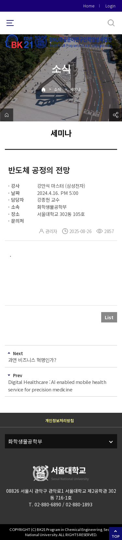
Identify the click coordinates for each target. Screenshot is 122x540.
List (109, 317)
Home (88, 5)
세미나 (75, 89)
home (6, 114)
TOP (116, 536)
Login (110, 5)
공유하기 (115, 114)
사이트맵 (10, 23)
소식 (57, 89)
